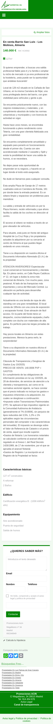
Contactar (13, 614)
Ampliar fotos (43, 32)
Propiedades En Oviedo (11, 678)
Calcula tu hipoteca (15, 640)
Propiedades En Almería (11, 680)
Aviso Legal (26, 702)
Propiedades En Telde (11, 688)
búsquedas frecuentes (14, 663)
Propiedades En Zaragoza (12, 685)
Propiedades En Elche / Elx (13, 675)
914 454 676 (28, 699)
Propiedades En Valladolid (12, 683)
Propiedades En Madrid (11, 673)
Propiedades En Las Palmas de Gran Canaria (20, 670)
